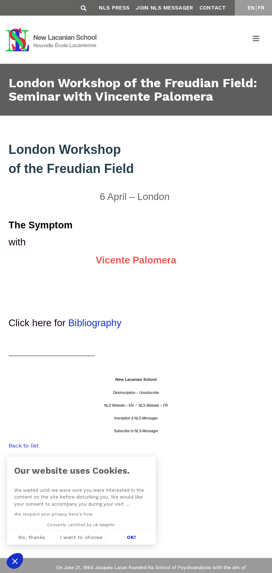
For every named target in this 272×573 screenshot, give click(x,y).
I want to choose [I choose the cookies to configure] (81, 537)
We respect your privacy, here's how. (53, 514)
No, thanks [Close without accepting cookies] (31, 537)
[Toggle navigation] (256, 40)
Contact (212, 8)
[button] (14, 560)
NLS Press (114, 8)
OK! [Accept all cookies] (131, 537)
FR (261, 8)
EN (251, 8)
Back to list (23, 445)
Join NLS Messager (164, 8)
